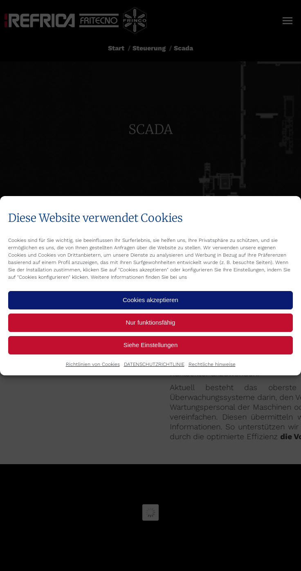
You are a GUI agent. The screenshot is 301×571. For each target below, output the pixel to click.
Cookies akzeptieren (150, 299)
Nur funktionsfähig (150, 322)
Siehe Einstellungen (151, 344)
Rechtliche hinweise (212, 364)
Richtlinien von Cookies (93, 364)
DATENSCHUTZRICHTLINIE (154, 364)
